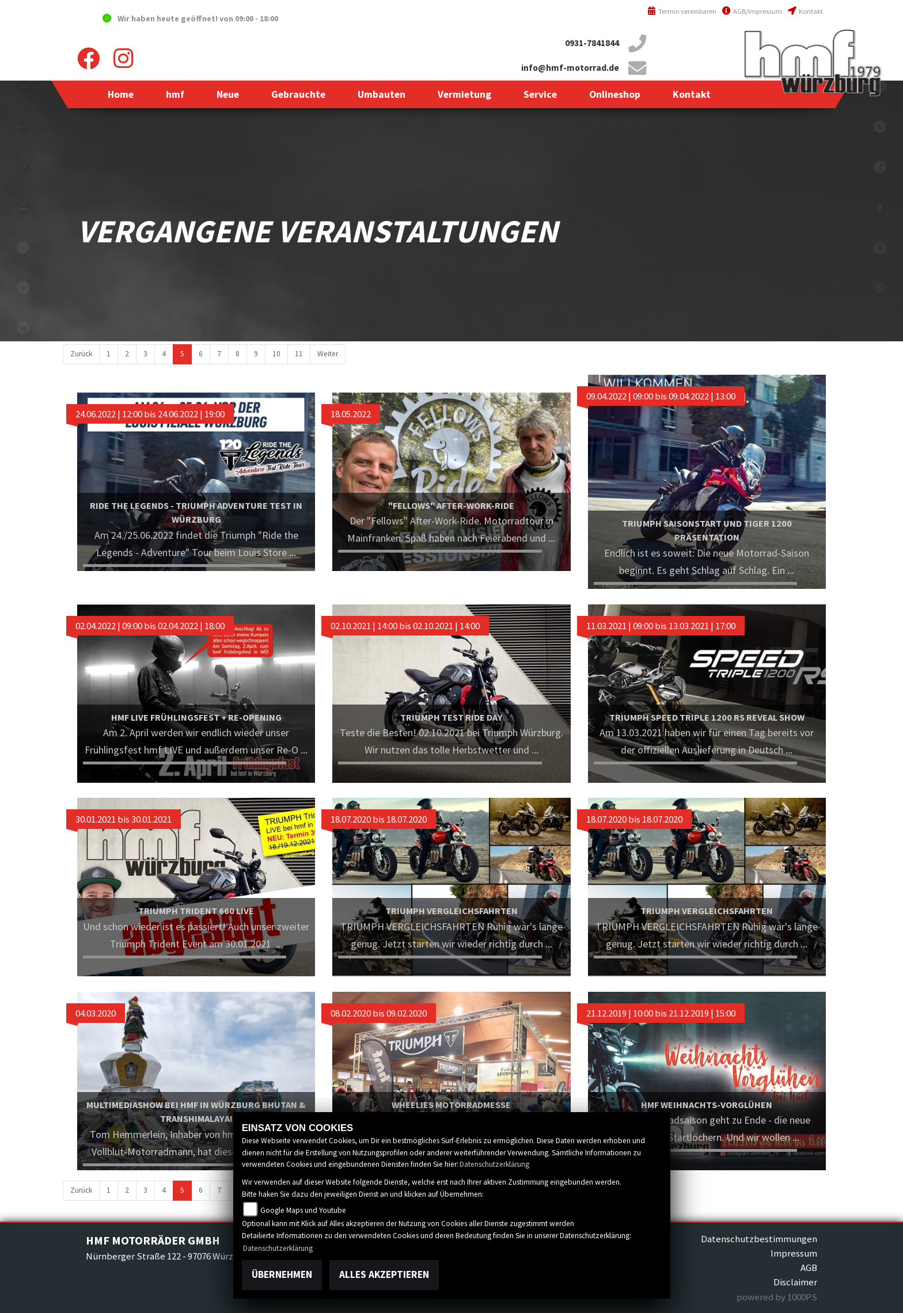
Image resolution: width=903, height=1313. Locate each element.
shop (23, 328)
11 (299, 354)
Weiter (327, 354)
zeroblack (23, 207)
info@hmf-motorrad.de (570, 67)
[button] (175, 94)
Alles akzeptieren (384, 1274)
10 (276, 354)
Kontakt (805, 11)
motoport (23, 288)
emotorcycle (23, 247)
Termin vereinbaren (682, 11)
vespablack (23, 126)
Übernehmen (282, 1274)
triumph (23, 167)
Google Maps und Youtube (303, 1210)
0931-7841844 (592, 42)
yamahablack (23, 86)
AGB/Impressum (752, 11)
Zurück (81, 354)
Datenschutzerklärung (494, 1164)
